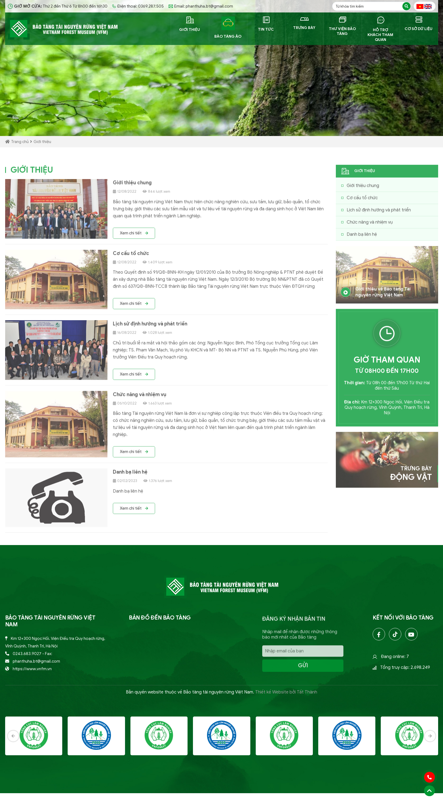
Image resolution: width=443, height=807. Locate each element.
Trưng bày (411, 476)
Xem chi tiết (134, 235)
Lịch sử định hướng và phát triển (150, 326)
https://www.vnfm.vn (32, 668)
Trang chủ (17, 141)
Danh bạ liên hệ (130, 474)
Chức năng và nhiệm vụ (139, 397)
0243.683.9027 (27, 653)
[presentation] (13, 755)
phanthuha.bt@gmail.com (36, 661)
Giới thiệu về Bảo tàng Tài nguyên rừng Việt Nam (375, 294)
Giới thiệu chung (132, 185)
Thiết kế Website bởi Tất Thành (286, 692)
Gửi (303, 668)
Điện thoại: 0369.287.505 (138, 6)
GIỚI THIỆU (32, 172)
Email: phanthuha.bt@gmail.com (201, 6)
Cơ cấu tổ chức (131, 256)
